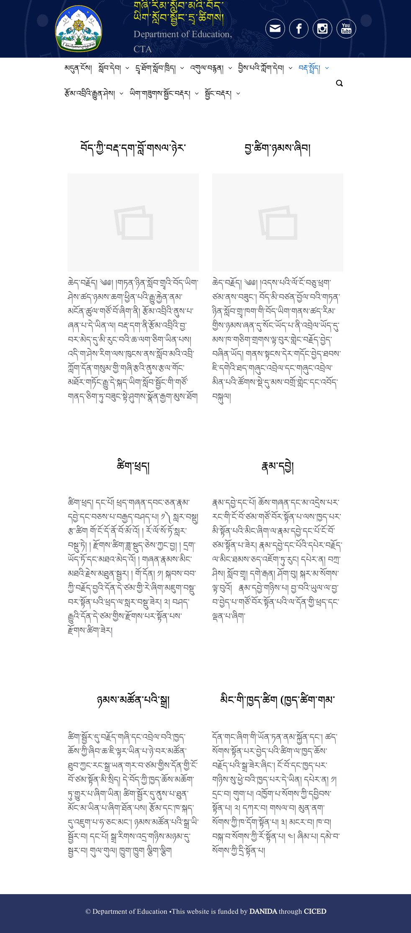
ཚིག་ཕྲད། (133, 469)
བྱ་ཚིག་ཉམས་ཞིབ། (277, 151)
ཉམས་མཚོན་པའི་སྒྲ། (133, 703)
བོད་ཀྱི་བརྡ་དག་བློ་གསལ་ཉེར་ (133, 151)
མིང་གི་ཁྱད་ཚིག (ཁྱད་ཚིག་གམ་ (277, 703)
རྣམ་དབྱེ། (278, 469)
